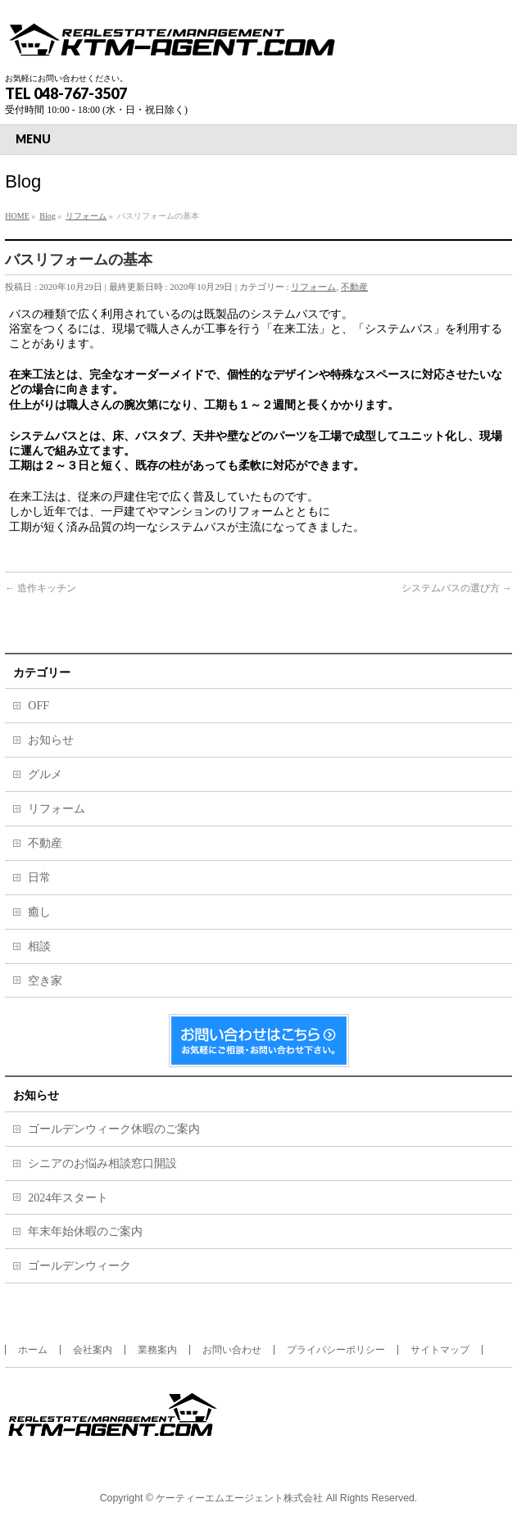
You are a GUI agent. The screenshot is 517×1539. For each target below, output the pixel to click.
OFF (38, 705)
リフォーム (313, 287)
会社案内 (92, 1350)
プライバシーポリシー (336, 1350)
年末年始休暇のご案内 (85, 1231)
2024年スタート (68, 1198)
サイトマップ (439, 1350)
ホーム (33, 1350)
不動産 (354, 287)
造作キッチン (40, 588)
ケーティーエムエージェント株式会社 (239, 1498)
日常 (39, 877)
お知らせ (51, 740)
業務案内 (157, 1350)
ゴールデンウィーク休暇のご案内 (114, 1129)
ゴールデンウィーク (79, 1266)
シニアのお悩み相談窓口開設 (102, 1163)
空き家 (45, 981)
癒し (39, 912)
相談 (39, 946)
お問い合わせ (231, 1350)
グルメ (45, 774)
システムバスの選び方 (456, 588)
